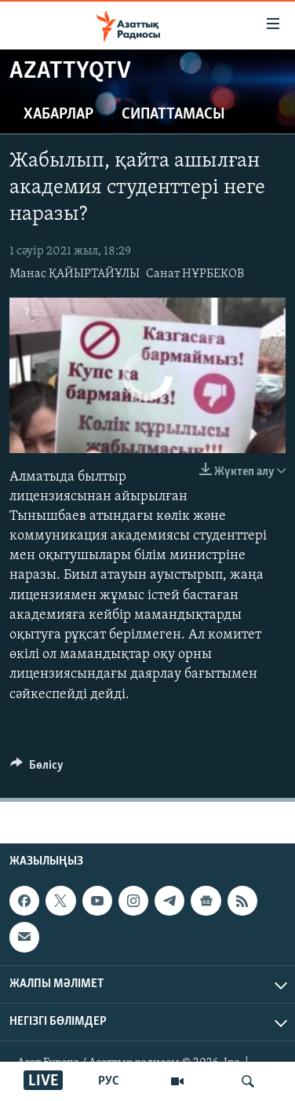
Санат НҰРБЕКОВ (195, 274)
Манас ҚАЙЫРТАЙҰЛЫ (74, 274)
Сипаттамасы (173, 115)
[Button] (37, 769)
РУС (108, 1081)
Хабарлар (58, 115)
